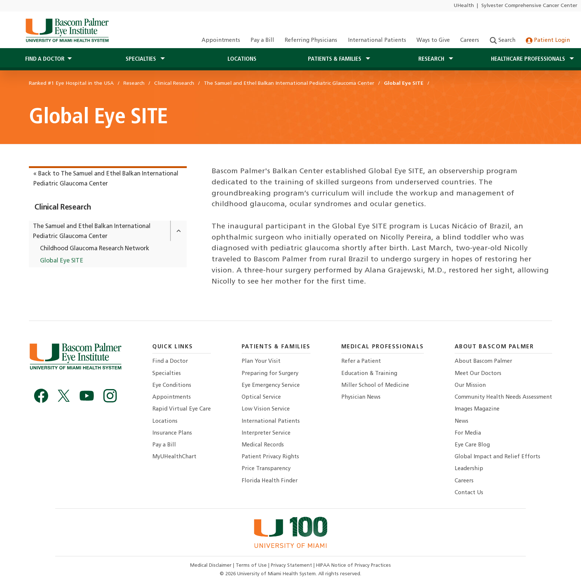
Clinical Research (62, 207)
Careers (469, 40)
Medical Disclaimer (211, 565)
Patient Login (548, 40)
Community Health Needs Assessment (503, 397)
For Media (468, 433)
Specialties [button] (141, 59)
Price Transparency (266, 469)
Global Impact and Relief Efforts (497, 457)
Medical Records (263, 445)
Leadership (469, 469)
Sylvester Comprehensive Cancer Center (529, 5)
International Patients (377, 40)
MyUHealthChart (174, 457)
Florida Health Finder (270, 481)
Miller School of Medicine (375, 385)
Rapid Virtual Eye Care (181, 409)
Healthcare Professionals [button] (529, 59)
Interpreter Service (266, 433)
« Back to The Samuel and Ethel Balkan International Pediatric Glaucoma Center (105, 179)
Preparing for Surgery (270, 373)
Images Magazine (477, 409)
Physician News (361, 397)
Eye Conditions (171, 385)
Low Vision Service (266, 409)
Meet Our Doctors (478, 373)
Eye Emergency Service (271, 385)
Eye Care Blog (472, 445)
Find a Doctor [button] (44, 59)
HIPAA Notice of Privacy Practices (353, 565)
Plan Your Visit (261, 361)
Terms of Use (252, 565)
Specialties (166, 373)
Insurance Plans (172, 433)
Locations (242, 59)
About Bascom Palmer (483, 361)
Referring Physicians (311, 40)
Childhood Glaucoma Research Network (94, 249)
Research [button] (432, 59)
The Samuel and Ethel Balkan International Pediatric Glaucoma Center (91, 232)
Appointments (221, 40)
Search (502, 40)
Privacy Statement (292, 565)
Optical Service (261, 397)
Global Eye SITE (61, 261)
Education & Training (369, 373)
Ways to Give (433, 40)
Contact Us (469, 493)
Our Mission (470, 385)
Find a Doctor (170, 361)
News (461, 421)
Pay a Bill (262, 40)
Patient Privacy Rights (270, 457)
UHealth (464, 5)
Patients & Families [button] (335, 59)
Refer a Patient (361, 361)
